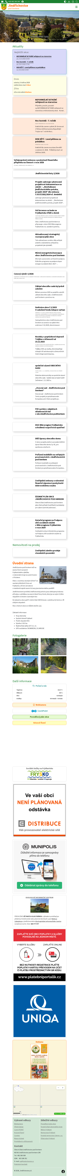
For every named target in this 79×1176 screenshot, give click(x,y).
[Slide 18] (61, 39)
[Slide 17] (58, 39)
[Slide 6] (29, 39)
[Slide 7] (32, 39)
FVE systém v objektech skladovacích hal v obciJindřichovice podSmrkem (50, 412)
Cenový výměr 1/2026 (23, 273)
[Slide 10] (39, 39)
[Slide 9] (37, 39)
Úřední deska (18, 1127)
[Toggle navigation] (76, 7)
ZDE (40, 606)
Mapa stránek (19, 1138)
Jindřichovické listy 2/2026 (47, 173)
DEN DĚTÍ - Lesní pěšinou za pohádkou (48, 140)
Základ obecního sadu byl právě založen (49, 287)
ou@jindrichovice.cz (27, 1161)
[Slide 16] (55, 39)
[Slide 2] (18, 39)
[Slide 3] (21, 39)
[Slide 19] (63, 39)
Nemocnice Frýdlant (48, 1133)
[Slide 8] (34, 39)
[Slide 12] (45, 39)
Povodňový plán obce (39, 716)
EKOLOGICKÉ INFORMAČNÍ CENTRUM (39, 897)
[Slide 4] (24, 39)
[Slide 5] (26, 39)
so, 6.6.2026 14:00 (31, 68)
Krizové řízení (39, 722)
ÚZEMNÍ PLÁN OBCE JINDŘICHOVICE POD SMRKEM (49, 498)
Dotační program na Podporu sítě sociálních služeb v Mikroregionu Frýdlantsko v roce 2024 (48, 524)
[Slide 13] (47, 39)
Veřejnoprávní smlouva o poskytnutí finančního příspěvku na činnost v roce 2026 (36, 161)
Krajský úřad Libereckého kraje (51, 1127)
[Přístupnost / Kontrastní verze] (65, 1)
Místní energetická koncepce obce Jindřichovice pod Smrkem (50, 254)
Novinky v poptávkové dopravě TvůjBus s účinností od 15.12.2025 (49, 339)
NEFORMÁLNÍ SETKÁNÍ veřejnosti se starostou (46, 101)
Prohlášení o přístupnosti (23, 1141)
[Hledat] (77, 1)
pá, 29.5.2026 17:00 (25, 63)
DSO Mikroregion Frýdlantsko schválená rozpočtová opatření (49, 426)
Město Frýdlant (46, 1130)
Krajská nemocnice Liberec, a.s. (52, 1135)
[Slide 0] (13, 39)
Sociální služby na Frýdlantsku (39, 774)
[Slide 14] (50, 39)
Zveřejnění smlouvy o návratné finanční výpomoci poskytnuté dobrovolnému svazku (49, 483)
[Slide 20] (66, 39)
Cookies (17, 1135)
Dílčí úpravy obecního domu (48, 438)
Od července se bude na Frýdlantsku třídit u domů (47, 211)
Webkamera (39, 704)
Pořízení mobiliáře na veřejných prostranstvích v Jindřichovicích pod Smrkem (50, 457)
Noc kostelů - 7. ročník (45, 120)
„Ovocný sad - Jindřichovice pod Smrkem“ (50, 389)
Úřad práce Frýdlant (48, 1138)
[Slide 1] (16, 39)
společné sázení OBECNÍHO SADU (48, 367)
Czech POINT (19, 1130)
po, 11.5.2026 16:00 (34, 57)
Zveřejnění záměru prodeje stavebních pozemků (47, 552)
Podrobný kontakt (20, 1164)
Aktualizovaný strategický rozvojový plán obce (47, 235)
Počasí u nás (39, 692)
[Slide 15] (53, 39)
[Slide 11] (42, 39)
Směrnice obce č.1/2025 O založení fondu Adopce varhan (50, 308)
